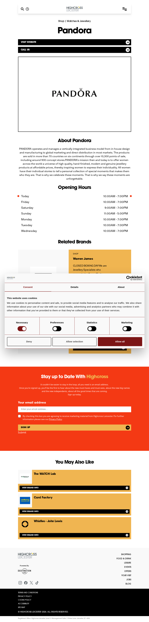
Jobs (128, 580)
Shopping (126, 555)
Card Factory (43, 497)
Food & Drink (124, 559)
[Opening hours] (27, 9)
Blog (128, 584)
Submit (22, 432)
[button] (124, 9)
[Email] (74, 409)
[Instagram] (20, 583)
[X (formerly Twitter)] (31, 583)
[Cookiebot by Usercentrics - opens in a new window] (128, 278)
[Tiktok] (37, 583)
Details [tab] (74, 287)
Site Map (21, 607)
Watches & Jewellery (79, 21)
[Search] (22, 9)
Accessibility (23, 604)
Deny (29, 341)
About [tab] (121, 287)
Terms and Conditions (28, 593)
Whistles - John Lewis (48, 521)
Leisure (127, 563)
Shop (61, 21)
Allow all (120, 341)
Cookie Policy (24, 600)
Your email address (32, 402)
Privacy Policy (55, 419)
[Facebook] (26, 583)
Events (127, 567)
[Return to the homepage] (27, 556)
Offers (127, 571)
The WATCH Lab (45, 474)
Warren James (83, 259)
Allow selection (74, 341)
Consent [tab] (28, 287)
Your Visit (126, 576)
